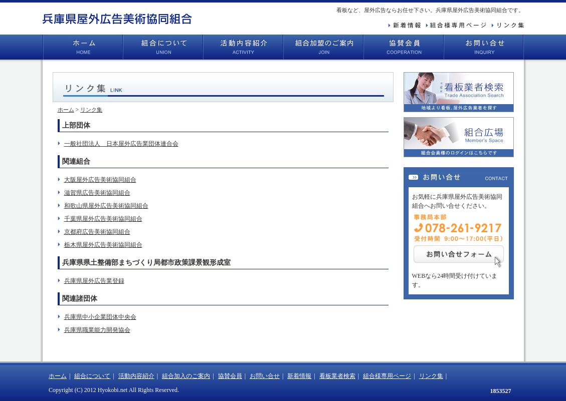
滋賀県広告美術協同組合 (97, 192)
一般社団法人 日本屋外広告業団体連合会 (121, 143)
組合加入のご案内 (186, 375)
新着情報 (299, 375)
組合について (163, 47)
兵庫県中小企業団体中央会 (100, 316)
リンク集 (91, 110)
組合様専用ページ (387, 375)
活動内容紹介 (243, 47)
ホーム (83, 47)
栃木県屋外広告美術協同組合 (103, 244)
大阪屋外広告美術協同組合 (100, 179)
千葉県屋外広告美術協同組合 (103, 218)
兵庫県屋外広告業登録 (94, 280)
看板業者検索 (337, 375)
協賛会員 (403, 47)
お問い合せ (484, 47)
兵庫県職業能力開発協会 (97, 329)
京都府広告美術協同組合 (97, 231)
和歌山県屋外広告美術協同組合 (106, 205)
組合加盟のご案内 (323, 47)
